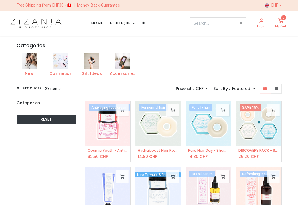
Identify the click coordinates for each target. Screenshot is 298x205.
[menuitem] (97, 23)
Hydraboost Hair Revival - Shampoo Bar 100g (158, 150)
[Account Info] (261, 23)
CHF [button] (200, 88)
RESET (46, 119)
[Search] (241, 23)
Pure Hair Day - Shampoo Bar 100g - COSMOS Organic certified (208, 150)
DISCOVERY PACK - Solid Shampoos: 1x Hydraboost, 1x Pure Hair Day (258, 150)
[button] (243, 89)
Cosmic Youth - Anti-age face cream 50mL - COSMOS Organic (108, 150)
